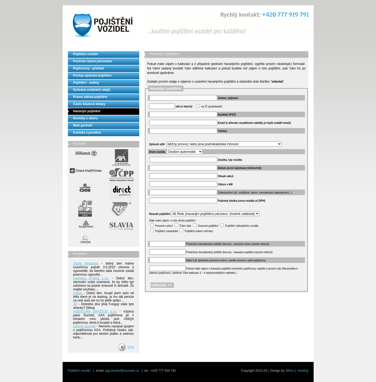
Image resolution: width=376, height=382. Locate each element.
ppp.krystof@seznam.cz (122, 370)
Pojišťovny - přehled (88, 68)
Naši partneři (82, 125)
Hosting (303, 370)
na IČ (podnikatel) (211, 106)
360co (289, 370)
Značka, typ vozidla (230, 159)
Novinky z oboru (85, 118)
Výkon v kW (225, 184)
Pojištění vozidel (85, 54)
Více (130, 347)
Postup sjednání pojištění (92, 75)
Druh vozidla (157, 151)
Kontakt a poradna (87, 132)
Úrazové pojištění (208, 225)
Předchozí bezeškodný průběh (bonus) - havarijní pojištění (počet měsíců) (229, 252)
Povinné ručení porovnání (92, 61)
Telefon (222, 131)
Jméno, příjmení (228, 98)
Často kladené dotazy (89, 104)
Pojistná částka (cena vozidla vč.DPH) (241, 200)
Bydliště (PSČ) (227, 114)
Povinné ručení (164, 225)
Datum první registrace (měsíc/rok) (239, 168)
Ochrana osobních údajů (91, 90)
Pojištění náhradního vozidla (241, 225)
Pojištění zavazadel (166, 231)
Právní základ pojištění (90, 97)
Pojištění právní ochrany (199, 231)
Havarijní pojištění (86, 111)
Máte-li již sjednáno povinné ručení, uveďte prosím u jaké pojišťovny (226, 260)
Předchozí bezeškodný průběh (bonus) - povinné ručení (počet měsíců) (227, 244)
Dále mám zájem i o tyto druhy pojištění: (172, 220)
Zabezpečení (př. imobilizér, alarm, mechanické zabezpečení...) (255, 192)
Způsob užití (157, 144)
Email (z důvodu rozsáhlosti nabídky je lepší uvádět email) (254, 122)
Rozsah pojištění (159, 214)
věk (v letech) (183, 106)
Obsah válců (225, 176)
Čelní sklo (185, 225)
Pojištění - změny (86, 82)
